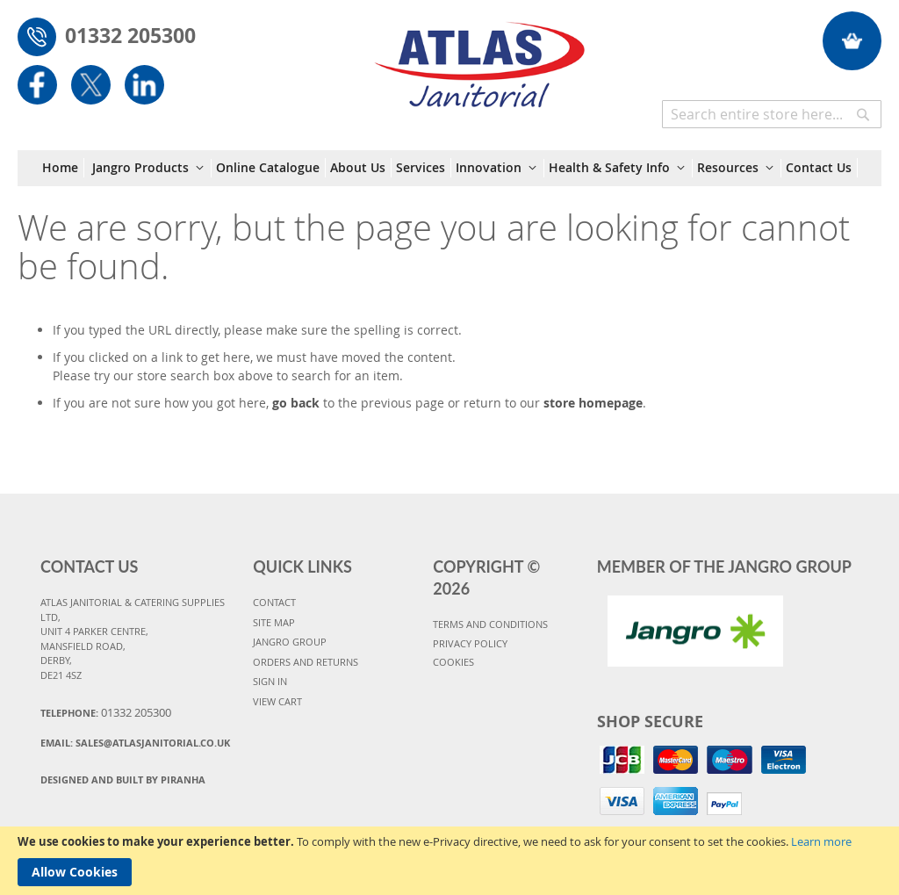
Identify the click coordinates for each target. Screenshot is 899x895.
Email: (135, 742)
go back (296, 402)
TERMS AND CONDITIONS (490, 624)
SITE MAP (274, 622)
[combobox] (771, 114)
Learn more (821, 841)
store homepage (593, 402)
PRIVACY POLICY (470, 643)
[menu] (450, 168)
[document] (449, 860)
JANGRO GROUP (290, 641)
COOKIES (453, 661)
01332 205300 (130, 35)
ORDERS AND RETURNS (305, 661)
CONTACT (274, 602)
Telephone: (105, 712)
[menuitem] (63, 167)
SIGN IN (270, 681)
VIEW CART (277, 701)
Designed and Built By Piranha (122, 779)
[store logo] (479, 56)
